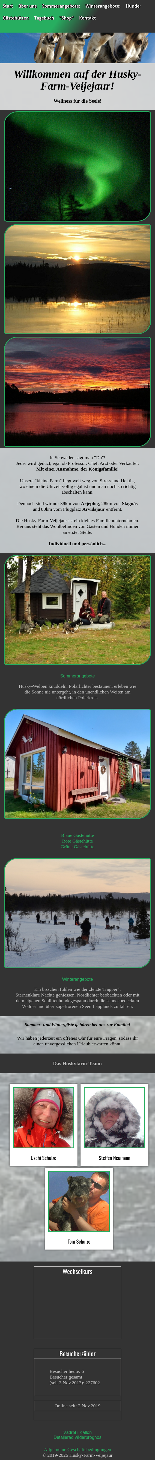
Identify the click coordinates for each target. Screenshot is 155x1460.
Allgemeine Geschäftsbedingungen (77, 1449)
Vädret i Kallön (77, 1432)
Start (8, 6)
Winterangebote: (103, 6)
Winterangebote (77, 979)
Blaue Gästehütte (77, 835)
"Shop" (66, 18)
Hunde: (133, 6)
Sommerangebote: (61, 6)
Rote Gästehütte (77, 841)
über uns (28, 6)
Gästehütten (16, 18)
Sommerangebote (77, 676)
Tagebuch (44, 18)
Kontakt (87, 18)
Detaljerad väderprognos (77, 1437)
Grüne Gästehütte (77, 846)
